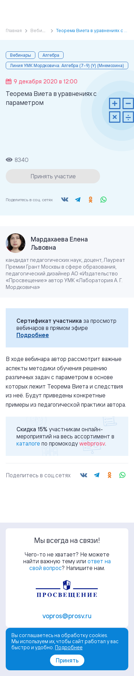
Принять (67, 660)
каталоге (28, 443)
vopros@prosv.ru (67, 616)
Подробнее (32, 335)
